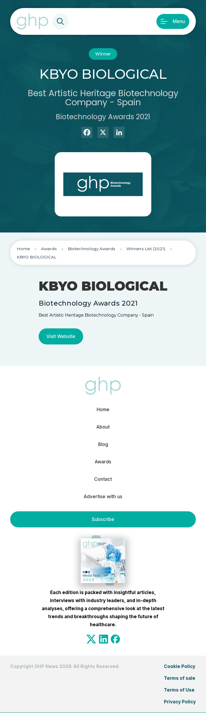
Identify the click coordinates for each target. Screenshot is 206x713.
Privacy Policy (180, 701)
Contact (103, 479)
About (103, 427)
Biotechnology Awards (91, 248)
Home (23, 248)
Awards (49, 248)
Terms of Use (179, 690)
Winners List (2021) (145, 248)
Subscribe (103, 519)
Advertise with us (103, 496)
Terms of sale (179, 678)
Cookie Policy (179, 666)
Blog (103, 444)
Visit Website (60, 336)
